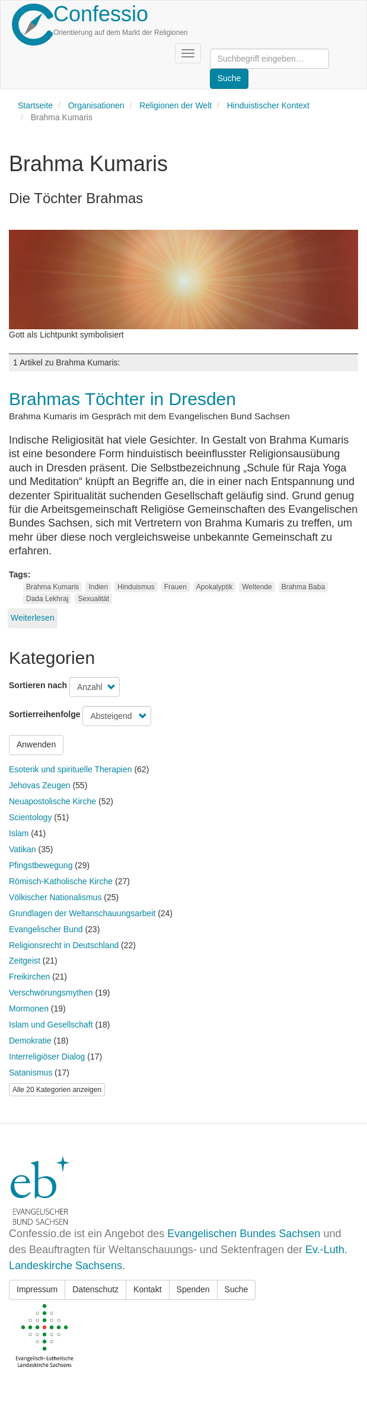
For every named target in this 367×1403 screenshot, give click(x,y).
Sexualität (93, 599)
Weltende (257, 587)
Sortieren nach (38, 685)
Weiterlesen (33, 617)
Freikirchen (29, 976)
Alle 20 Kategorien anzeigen (56, 1090)
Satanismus (30, 1072)
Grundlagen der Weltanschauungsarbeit (82, 913)
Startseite (35, 105)
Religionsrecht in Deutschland (64, 945)
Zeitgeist (24, 960)
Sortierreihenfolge (45, 714)
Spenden (193, 1289)
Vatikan (22, 849)
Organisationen (96, 105)
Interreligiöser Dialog (47, 1056)
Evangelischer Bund (46, 929)
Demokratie (30, 1040)
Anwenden (36, 744)
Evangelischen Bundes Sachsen (243, 1234)
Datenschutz (95, 1289)
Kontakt (147, 1289)
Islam (18, 833)
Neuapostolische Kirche (52, 801)
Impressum (37, 1289)
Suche (236, 1289)
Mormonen (29, 1008)
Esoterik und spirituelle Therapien (70, 769)
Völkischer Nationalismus (55, 897)
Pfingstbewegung (40, 865)
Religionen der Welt (175, 105)
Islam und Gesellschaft (51, 1024)
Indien (98, 587)
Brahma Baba (303, 587)
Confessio (100, 14)
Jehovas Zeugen (40, 785)
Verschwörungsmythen (51, 992)
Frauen (175, 587)
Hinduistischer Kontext (268, 105)
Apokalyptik (214, 587)
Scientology (30, 817)
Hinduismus (136, 587)
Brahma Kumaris (52, 587)
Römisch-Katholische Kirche (61, 881)
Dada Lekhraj (47, 599)
